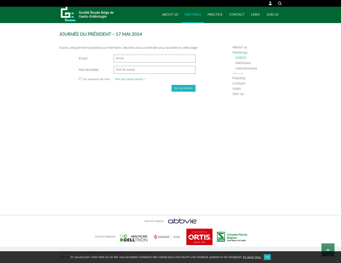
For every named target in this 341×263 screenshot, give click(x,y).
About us (170, 14)
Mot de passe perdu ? (130, 79)
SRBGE (241, 57)
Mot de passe (88, 69)
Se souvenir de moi (96, 79)
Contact (236, 14)
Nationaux (243, 63)
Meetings (193, 14)
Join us (272, 14)
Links (255, 14)
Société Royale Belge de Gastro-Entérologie (96, 14)
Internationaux (246, 68)
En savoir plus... (252, 257)
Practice (215, 14)
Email (83, 58)
